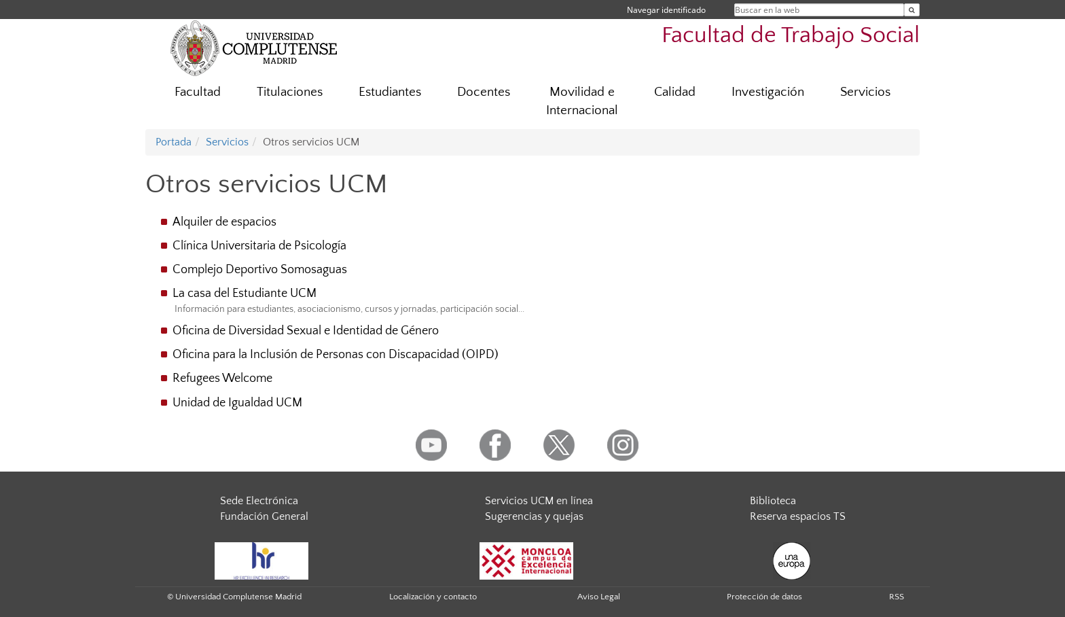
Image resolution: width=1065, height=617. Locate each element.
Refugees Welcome (222, 378)
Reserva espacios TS (798, 516)
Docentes (483, 92)
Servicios (865, 92)
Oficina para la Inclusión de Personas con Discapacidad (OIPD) (336, 355)
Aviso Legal (598, 596)
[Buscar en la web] (912, 9)
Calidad (675, 92)
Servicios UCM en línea (539, 501)
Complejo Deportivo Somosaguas (260, 270)
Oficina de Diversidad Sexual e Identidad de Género (306, 331)
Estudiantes (390, 92)
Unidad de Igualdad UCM (237, 403)
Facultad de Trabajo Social (791, 35)
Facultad (198, 92)
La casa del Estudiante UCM (245, 293)
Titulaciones (290, 92)
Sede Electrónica (259, 501)
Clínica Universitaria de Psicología (259, 246)
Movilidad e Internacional (582, 101)
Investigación (768, 92)
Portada (174, 142)
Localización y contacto (433, 596)
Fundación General (264, 516)
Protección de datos (764, 596)
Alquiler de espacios (224, 222)
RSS (896, 596)
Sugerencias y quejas (534, 516)
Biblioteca (773, 501)
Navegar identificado (666, 10)
